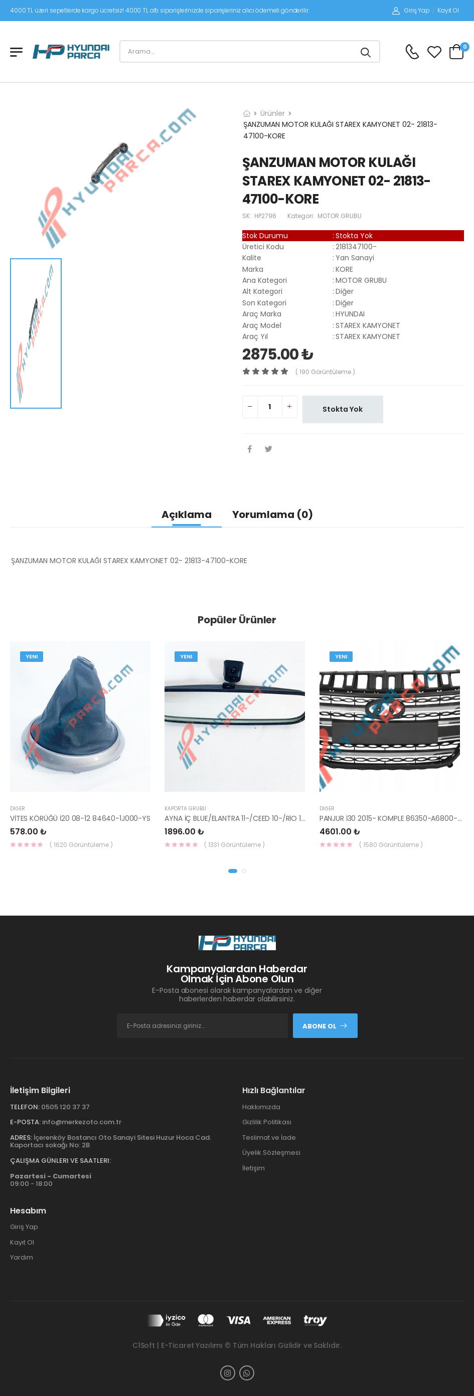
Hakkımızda (261, 1107)
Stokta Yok (343, 409)
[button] (233, 871)
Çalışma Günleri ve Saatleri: (60, 1160)
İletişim (253, 1168)
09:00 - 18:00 (50, 1180)
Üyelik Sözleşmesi (271, 1152)
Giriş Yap (411, 10)
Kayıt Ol (448, 10)
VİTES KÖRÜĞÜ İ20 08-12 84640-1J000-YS (80, 818)
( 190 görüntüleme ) (325, 372)
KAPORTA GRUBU (185, 808)
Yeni (32, 656)
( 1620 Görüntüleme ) (81, 844)
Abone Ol (325, 1026)
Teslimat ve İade (269, 1137)
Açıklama (187, 514)
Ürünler (272, 113)
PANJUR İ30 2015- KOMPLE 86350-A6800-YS (393, 818)
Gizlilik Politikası (266, 1122)
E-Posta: (25, 1122)
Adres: (21, 1137)
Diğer (17, 808)
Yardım (21, 1257)
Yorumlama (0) (272, 514)
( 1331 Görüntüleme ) (234, 844)
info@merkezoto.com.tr (81, 1122)
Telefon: (25, 1107)
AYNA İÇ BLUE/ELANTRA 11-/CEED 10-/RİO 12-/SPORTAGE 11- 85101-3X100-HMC (292, 818)
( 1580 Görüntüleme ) (391, 844)
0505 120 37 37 (65, 1107)
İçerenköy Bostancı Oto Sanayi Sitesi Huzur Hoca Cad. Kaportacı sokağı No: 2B (110, 1141)
